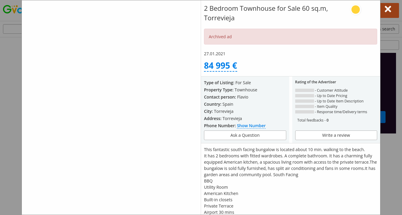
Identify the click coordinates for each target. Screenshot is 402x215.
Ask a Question (245, 135)
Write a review (336, 135)
